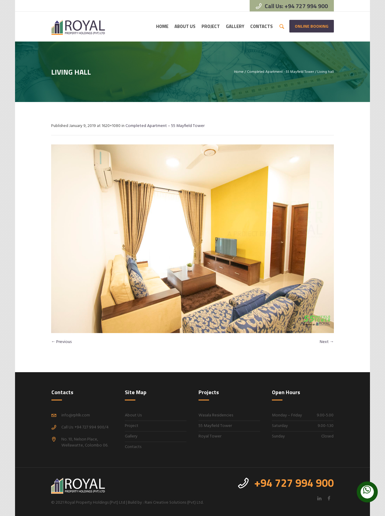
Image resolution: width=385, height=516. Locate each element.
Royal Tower (210, 436)
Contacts (133, 446)
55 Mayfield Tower (215, 425)
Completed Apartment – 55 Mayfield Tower (165, 125)
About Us (133, 415)
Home (239, 72)
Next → (327, 341)
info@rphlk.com (75, 415)
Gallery (131, 436)
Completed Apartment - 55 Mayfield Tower (280, 72)
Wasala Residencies (216, 415)
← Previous (61, 341)
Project (131, 425)
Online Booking (311, 26)
